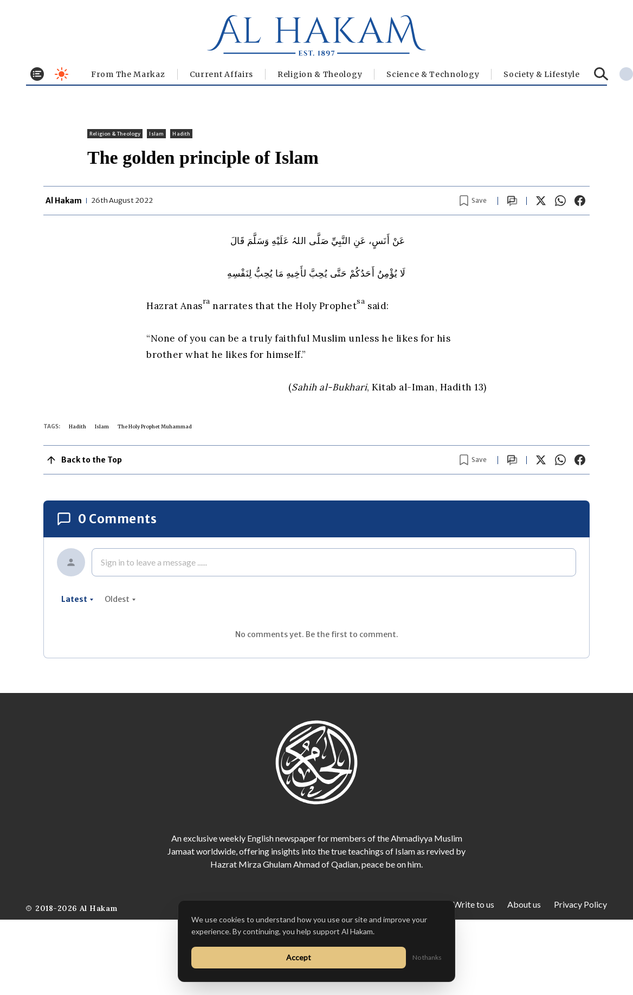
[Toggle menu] (37, 74)
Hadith (181, 134)
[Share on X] (540, 200)
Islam (156, 134)
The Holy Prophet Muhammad (155, 426)
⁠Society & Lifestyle (541, 74)
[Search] (601, 74)
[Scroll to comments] (512, 201)
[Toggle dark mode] (61, 74)
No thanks (427, 957)
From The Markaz (128, 74)
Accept (298, 957)
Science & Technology (432, 74)
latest (77, 599)
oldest (120, 599)
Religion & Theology (319, 74)
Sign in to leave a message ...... (154, 562)
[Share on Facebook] (579, 200)
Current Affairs (222, 74)
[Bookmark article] (473, 200)
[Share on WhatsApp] (560, 200)
